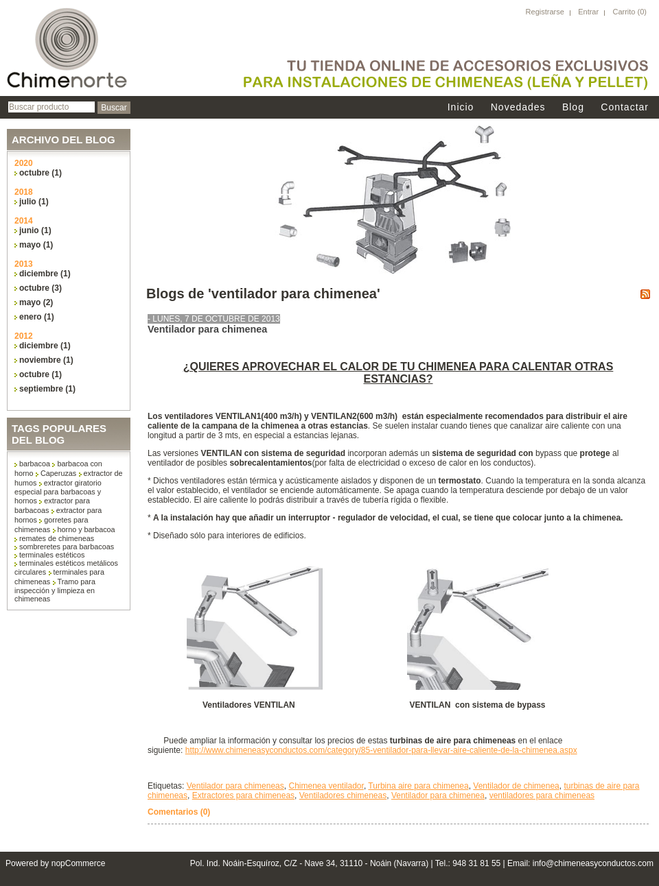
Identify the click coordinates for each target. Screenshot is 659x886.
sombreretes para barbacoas (66, 546)
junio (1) (35, 230)
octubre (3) (40, 288)
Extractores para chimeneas (243, 795)
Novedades (518, 106)
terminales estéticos (51, 555)
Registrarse (545, 12)
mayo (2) (36, 302)
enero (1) (36, 317)
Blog (573, 106)
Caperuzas (58, 473)
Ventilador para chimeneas (235, 786)
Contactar (625, 106)
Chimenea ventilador (325, 786)
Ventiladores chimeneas (342, 795)
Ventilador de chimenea (516, 786)
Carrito (624, 12)
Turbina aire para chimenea (418, 786)
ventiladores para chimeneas (541, 795)
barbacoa (34, 463)
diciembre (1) (45, 273)
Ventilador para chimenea (207, 329)
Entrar (588, 12)
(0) (642, 12)
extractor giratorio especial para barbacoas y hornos (58, 492)
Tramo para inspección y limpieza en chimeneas (54, 590)
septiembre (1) (47, 389)
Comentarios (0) (179, 812)
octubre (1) (40, 173)
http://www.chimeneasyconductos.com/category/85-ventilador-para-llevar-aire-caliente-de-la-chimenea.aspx (381, 750)
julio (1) (34, 201)
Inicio (461, 106)
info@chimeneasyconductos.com (593, 863)
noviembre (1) (46, 360)
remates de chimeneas (56, 538)
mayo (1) (36, 245)
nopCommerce (78, 863)
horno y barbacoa (86, 529)
